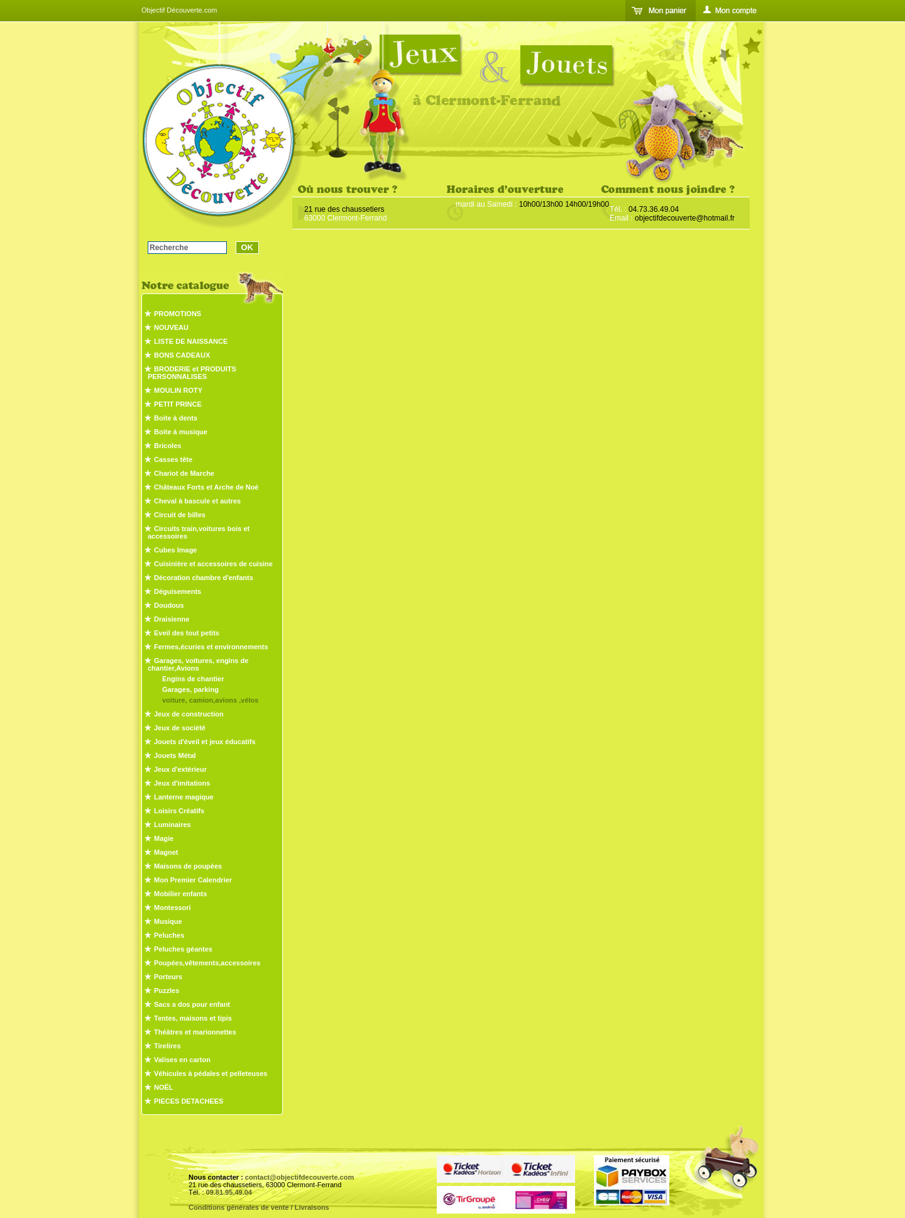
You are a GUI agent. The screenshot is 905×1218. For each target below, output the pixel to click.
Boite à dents (175, 418)
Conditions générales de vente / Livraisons (259, 1207)
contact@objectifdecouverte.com (299, 1177)
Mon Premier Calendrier (193, 880)
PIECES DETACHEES (188, 1101)
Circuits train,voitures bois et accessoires (199, 532)
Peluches (169, 935)
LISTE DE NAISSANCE (191, 341)
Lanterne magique (184, 797)
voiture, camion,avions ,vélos (210, 700)
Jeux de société (180, 728)
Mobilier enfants (180, 893)
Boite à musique (180, 432)
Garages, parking (190, 689)
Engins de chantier (193, 679)
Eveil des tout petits (186, 633)
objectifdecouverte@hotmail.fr (685, 218)
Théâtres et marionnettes (195, 1032)
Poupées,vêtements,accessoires (207, 963)
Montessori (172, 907)
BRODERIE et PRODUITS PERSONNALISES (192, 372)
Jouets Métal (175, 755)
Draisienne (171, 619)
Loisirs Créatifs (179, 811)
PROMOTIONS (177, 313)
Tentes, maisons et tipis (193, 1018)
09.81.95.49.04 (229, 1192)
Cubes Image (175, 550)
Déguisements (177, 591)
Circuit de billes (180, 514)
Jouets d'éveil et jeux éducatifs (205, 741)
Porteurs (168, 976)
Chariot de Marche (184, 473)
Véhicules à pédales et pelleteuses (210, 1073)
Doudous (169, 605)
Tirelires (167, 1046)
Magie (163, 838)
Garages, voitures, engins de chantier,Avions (198, 664)
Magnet (166, 852)
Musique (168, 921)
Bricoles (167, 445)
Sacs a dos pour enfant (192, 1004)
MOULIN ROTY (178, 390)
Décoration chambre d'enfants (203, 577)
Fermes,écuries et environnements (211, 646)
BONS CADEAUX (182, 355)
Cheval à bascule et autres (197, 501)
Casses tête (173, 459)
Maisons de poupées (188, 866)
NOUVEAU (171, 327)
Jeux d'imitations (182, 783)
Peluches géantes (183, 949)
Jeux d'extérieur (180, 769)
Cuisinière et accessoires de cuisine (213, 564)
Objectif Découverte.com (179, 10)
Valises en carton (182, 1059)
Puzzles (166, 990)
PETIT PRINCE (178, 404)
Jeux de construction (189, 714)
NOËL (163, 1087)
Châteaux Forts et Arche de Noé (206, 487)
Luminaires (172, 824)
